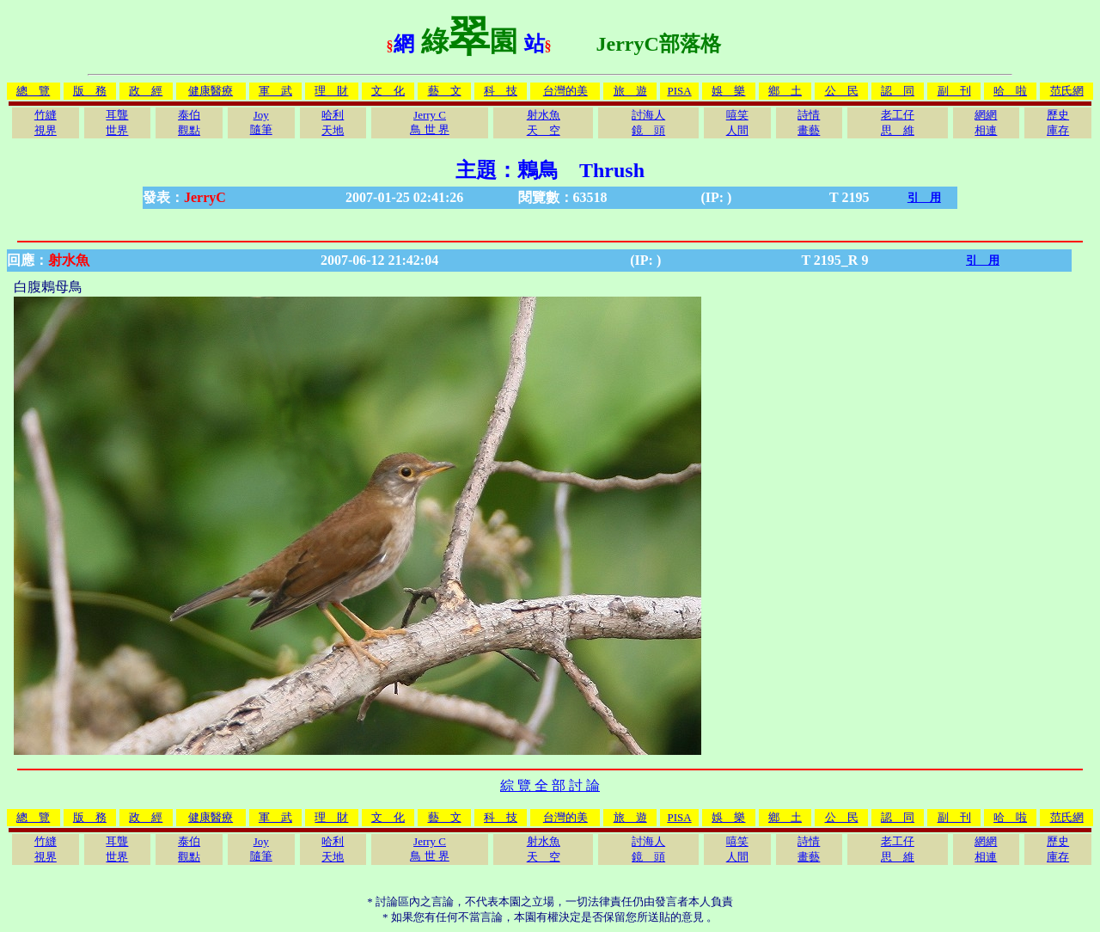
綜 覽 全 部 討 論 (550, 785)
